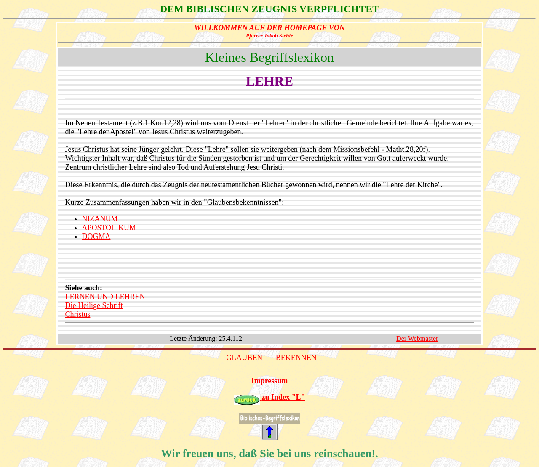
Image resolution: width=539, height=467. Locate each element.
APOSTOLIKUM (109, 227)
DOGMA (96, 236)
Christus (77, 314)
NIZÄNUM (99, 219)
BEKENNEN (296, 357)
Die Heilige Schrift (94, 305)
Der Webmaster (417, 338)
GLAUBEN (244, 357)
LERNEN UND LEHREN (105, 296)
